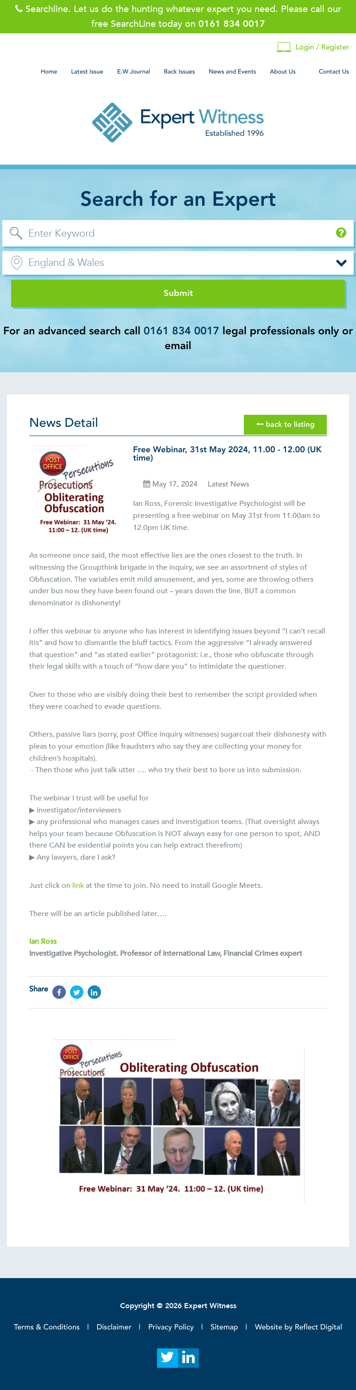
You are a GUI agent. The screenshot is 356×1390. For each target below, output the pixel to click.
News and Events (232, 72)
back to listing (285, 424)
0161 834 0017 (181, 331)
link (78, 885)
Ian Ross (43, 941)
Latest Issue (87, 72)
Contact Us (334, 72)
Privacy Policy (171, 1327)
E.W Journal (133, 72)
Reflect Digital (318, 1327)
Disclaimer (113, 1327)
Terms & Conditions (47, 1327)
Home (49, 72)
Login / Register (313, 47)
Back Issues (179, 72)
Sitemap (224, 1327)
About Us (282, 72)
